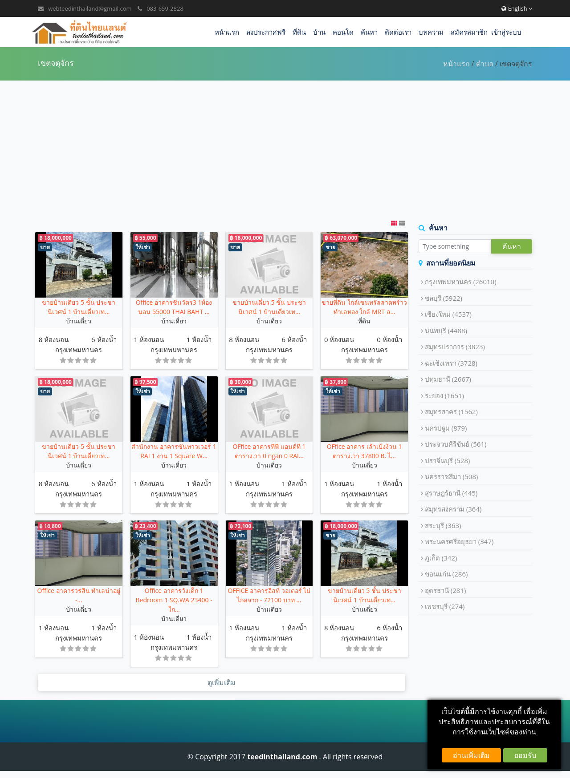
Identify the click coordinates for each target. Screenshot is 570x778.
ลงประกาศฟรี (265, 32)
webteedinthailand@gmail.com (89, 8)
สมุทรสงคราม (453, 508)
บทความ (431, 32)
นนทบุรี (446, 330)
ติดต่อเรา (398, 32)
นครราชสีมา (451, 476)
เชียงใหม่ (448, 314)
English (516, 8)
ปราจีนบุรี (447, 460)
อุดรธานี (445, 590)
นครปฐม (446, 427)
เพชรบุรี (445, 606)
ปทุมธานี (448, 379)
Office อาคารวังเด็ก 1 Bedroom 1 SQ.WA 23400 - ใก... (174, 599)
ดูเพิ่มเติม (222, 683)
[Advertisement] (285, 149)
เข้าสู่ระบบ (506, 32)
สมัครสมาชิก (469, 32)
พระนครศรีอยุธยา (459, 541)
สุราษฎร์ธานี (451, 492)
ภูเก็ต (441, 557)
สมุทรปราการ (455, 346)
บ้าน (319, 32)
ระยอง (444, 395)
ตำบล (484, 64)
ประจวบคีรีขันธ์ (456, 443)
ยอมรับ (525, 755)
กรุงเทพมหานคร (78, 349)
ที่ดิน (299, 32)
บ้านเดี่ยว (78, 321)
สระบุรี (443, 525)
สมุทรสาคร (451, 411)
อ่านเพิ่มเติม (471, 755)
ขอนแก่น (446, 573)
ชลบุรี (443, 298)
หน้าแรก (227, 32)
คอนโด (343, 32)
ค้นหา (369, 32)
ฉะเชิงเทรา (451, 363)
